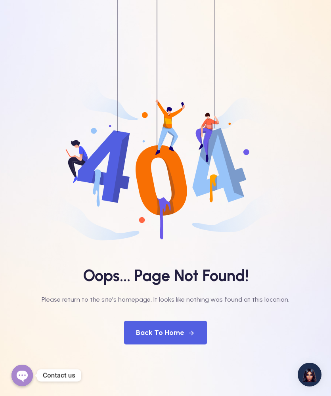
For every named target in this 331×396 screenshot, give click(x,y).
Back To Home (165, 332)
